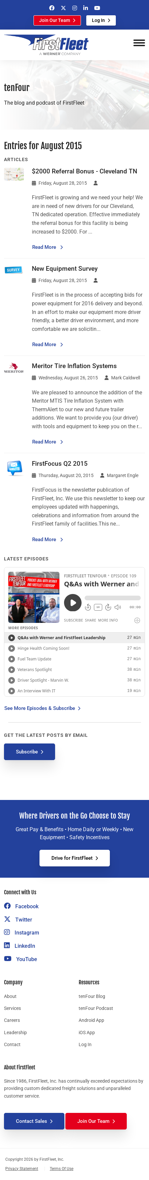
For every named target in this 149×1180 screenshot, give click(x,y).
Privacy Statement (21, 1168)
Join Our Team (54, 20)
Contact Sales (31, 1121)
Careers (12, 1020)
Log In (98, 20)
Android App (91, 1020)
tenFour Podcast (96, 1008)
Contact (12, 1044)
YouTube (20, 959)
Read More (47, 246)
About (10, 996)
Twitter (18, 920)
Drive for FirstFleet (72, 858)
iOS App (87, 1032)
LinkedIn (19, 946)
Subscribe (27, 752)
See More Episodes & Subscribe (39, 708)
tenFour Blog (92, 996)
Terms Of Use (61, 1168)
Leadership (15, 1032)
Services (12, 1008)
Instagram (21, 933)
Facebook (21, 906)
